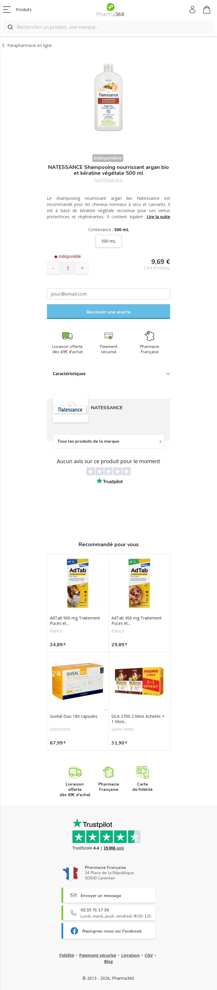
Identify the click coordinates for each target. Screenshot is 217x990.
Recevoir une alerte (109, 312)
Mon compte (192, 9)
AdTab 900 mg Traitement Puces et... (75, 620)
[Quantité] (68, 268)
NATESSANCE (108, 180)
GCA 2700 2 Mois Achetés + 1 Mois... (138, 719)
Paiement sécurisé (97, 955)
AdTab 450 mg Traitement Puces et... (136, 620)
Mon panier (206, 10)
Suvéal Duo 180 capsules (73, 716)
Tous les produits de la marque (88, 441)
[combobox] (108, 27)
